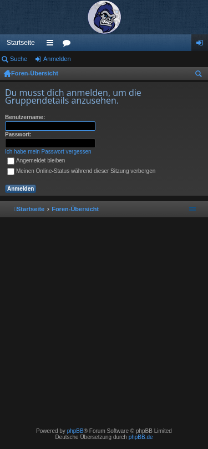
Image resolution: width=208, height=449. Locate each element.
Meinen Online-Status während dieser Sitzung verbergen (81, 171)
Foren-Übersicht (34, 73)
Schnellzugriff (52, 45)
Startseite (21, 43)
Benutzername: (25, 117)
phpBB (75, 431)
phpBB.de (141, 437)
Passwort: (18, 134)
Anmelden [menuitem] (202, 45)
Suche (18, 58)
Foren (69, 45)
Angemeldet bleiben (36, 160)
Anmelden (57, 58)
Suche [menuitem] (200, 75)
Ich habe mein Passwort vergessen (48, 152)
